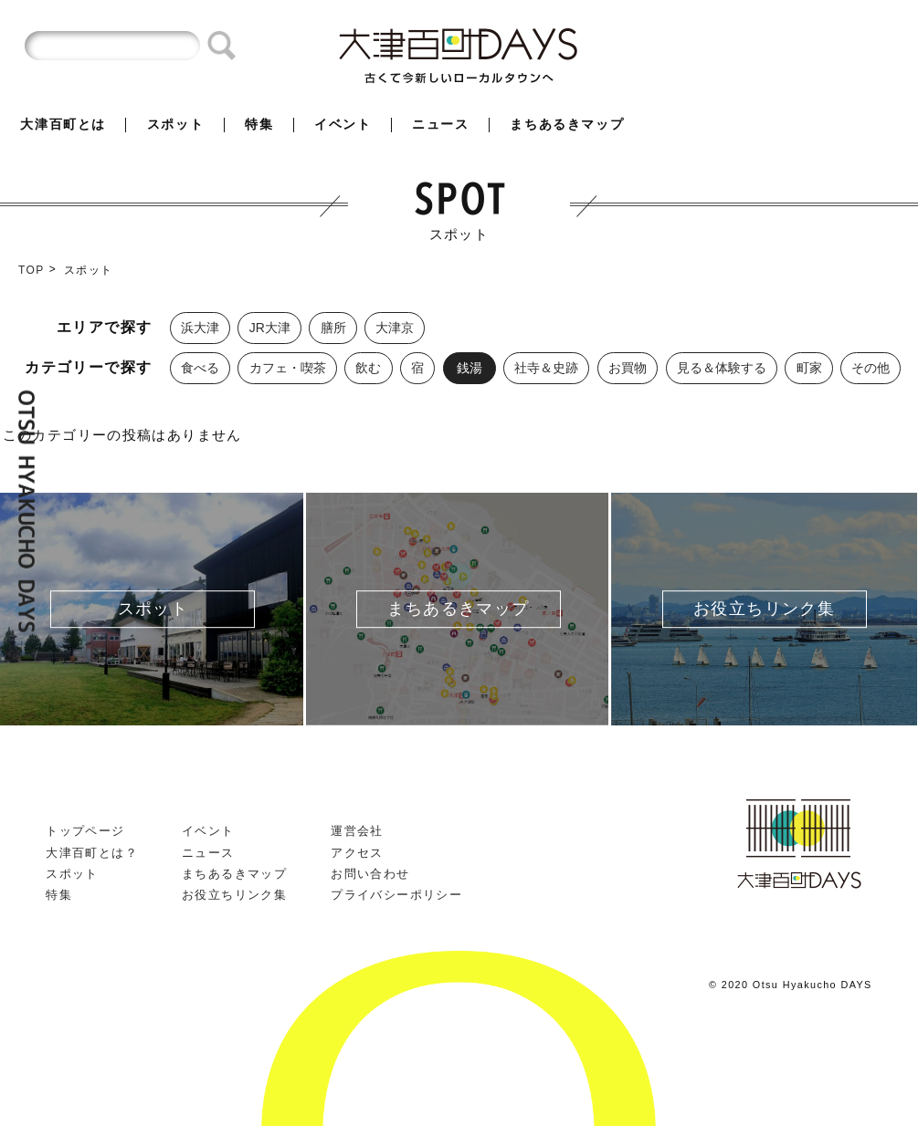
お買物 (627, 367)
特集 (259, 124)
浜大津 (200, 327)
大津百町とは (63, 124)
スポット (175, 124)
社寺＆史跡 (546, 367)
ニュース (440, 124)
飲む (368, 367)
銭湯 (469, 367)
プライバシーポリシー (396, 895)
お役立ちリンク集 (234, 895)
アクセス (357, 853)
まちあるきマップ (567, 124)
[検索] (112, 45)
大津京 (394, 327)
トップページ (85, 831)
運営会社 (357, 831)
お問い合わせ (370, 874)
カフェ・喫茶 (287, 367)
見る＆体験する (721, 367)
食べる (200, 367)
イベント (342, 124)
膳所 (333, 327)
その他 (870, 367)
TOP (31, 270)
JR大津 (269, 327)
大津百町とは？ (92, 853)
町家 (809, 367)
